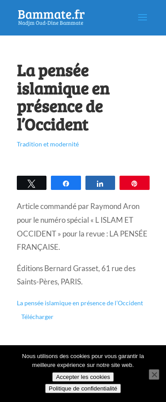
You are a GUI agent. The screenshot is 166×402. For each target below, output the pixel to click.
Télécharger (37, 316)
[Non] (154, 374)
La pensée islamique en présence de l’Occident (80, 303)
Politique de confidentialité (83, 388)
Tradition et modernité (48, 144)
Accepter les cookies (83, 377)
